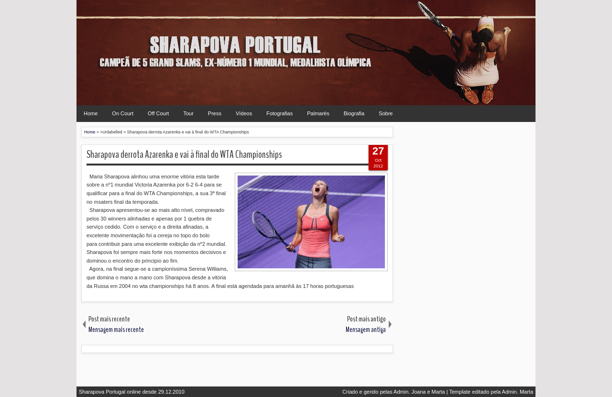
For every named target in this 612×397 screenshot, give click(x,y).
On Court (122, 113)
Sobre (386, 113)
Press (214, 113)
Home (91, 113)
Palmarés (318, 113)
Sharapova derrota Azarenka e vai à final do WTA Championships (184, 154)
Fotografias (279, 113)
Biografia (354, 113)
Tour (188, 113)
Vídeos (244, 113)
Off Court (158, 113)
